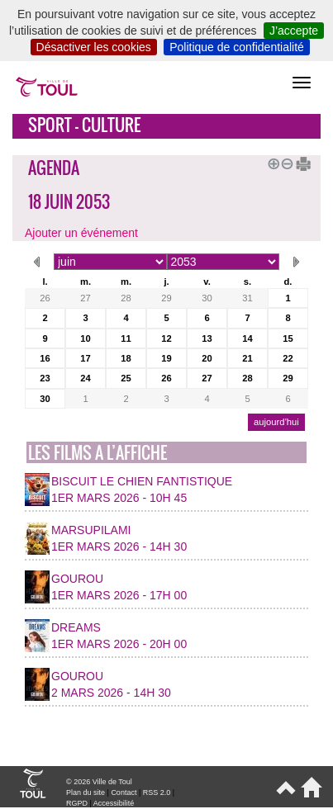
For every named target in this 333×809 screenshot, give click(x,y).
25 (126, 378)
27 (85, 298)
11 (126, 338)
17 (85, 358)
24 (85, 378)
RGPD (77, 803)
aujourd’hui (276, 422)
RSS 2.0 (157, 792)
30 (207, 298)
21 (247, 358)
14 (247, 338)
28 (126, 298)
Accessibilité (114, 803)
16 (45, 358)
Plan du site (85, 792)
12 (166, 338)
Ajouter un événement (81, 232)
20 (207, 358)
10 (85, 338)
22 (288, 358)
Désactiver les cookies (93, 47)
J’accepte (293, 30)
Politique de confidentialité (236, 47)
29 (166, 298)
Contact (123, 792)
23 (45, 378)
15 (288, 338)
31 (247, 298)
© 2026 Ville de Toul (99, 782)
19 (166, 358)
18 (126, 358)
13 (207, 338)
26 (45, 298)
